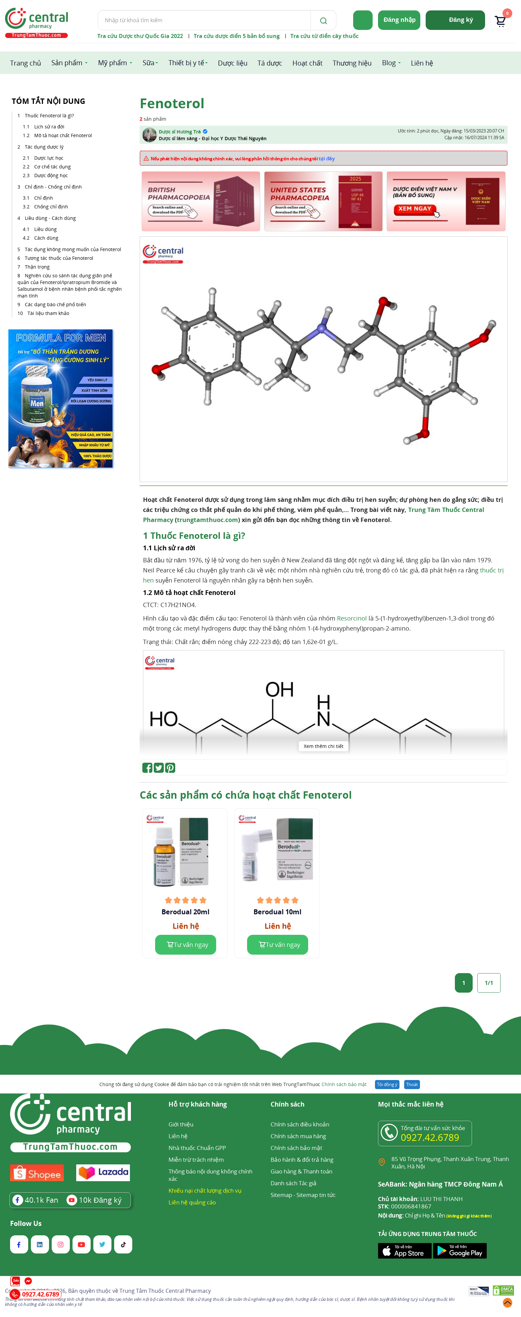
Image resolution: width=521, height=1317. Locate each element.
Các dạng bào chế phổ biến (55, 304)
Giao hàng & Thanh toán (301, 1171)
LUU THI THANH (420, 1199)
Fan (35, 1200)
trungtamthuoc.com (207, 520)
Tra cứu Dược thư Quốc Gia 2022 (140, 36)
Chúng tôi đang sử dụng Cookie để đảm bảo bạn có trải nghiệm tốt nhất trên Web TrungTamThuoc (233, 1084)
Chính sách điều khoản (300, 1124)
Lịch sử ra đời (49, 126)
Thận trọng (37, 267)
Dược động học (51, 175)
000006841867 (404, 1206)
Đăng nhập (400, 19)
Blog (389, 62)
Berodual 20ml (185, 912)
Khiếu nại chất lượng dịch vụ (205, 1190)
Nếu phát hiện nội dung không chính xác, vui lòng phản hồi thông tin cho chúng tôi (243, 158)
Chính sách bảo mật (344, 1084)
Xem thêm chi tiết (323, 746)
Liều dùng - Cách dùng (50, 218)
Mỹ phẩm (112, 62)
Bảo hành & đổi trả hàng (302, 1159)
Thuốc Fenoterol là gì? (49, 115)
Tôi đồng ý (387, 1084)
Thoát (412, 1084)
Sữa (148, 62)
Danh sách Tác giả (294, 1183)
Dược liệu (232, 63)
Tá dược (269, 63)
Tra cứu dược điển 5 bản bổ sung (237, 36)
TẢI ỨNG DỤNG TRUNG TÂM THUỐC (427, 1234)
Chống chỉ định (51, 206)
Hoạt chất (307, 63)
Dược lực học (48, 158)
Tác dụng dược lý (44, 147)
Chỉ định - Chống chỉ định (53, 187)
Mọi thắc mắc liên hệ (410, 1105)
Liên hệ (422, 63)
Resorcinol (352, 618)
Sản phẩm (67, 62)
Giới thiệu (181, 1124)
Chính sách (287, 1105)
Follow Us (26, 1223)
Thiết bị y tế (186, 62)
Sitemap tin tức (316, 1195)
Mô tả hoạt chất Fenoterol (63, 135)
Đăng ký (461, 19)
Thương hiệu (352, 63)
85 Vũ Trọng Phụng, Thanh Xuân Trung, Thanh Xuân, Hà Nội (450, 1162)
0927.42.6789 (430, 1137)
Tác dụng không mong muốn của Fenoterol (73, 249)
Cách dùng (47, 238)
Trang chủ (25, 63)
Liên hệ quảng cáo (192, 1202)
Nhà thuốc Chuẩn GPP (197, 1148)
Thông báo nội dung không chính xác (210, 1175)
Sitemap (281, 1195)
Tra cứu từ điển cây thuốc (324, 36)
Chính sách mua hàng (298, 1136)
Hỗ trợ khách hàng (198, 1105)
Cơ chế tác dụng (53, 166)
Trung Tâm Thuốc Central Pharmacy (165, 1290)
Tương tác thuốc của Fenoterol (59, 258)
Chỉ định (43, 198)
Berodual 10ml (277, 912)
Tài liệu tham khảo (48, 313)
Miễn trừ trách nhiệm (196, 1159)
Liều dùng (46, 229)
